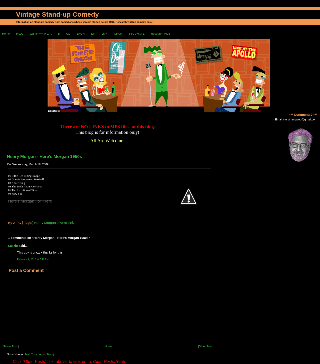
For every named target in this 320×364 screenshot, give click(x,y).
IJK (93, 33)
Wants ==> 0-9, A (41, 33)
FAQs (19, 33)
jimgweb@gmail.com (304, 119)
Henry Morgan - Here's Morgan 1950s (44, 156)
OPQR (118, 33)
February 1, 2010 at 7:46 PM (33, 259)
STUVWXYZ (136, 33)
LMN (105, 33)
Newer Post (10, 346)
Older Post (205, 346)
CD (68, 33)
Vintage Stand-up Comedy (57, 14)
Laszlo (13, 246)
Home (6, 33)
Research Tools (160, 33)
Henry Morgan (45, 222)
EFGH (81, 33)
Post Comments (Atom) (39, 354)
